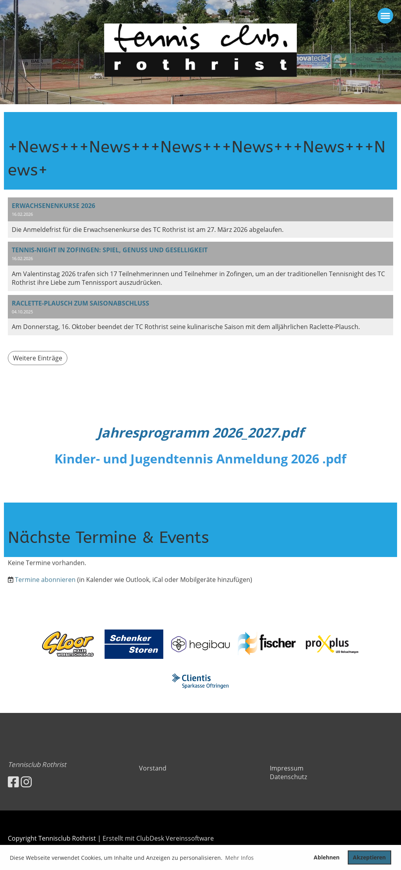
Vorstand (152, 768)
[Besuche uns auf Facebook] (13, 781)
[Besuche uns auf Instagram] (26, 781)
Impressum (286, 768)
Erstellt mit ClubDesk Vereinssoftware (158, 838)
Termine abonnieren (45, 595)
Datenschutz (288, 776)
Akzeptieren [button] (369, 857)
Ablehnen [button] (327, 857)
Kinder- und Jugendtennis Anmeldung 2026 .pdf (200, 458)
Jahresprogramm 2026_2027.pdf (200, 432)
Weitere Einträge (37, 358)
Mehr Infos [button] (239, 857)
